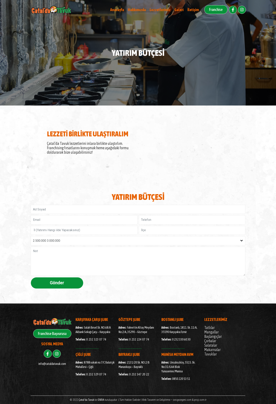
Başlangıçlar (213, 336)
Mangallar (211, 332)
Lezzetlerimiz (160, 9)
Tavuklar (210, 354)
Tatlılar (209, 327)
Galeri (179, 9)
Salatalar (210, 345)
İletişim (193, 9)
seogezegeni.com (182, 399)
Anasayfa (117, 9)
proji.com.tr (200, 399)
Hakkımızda (137, 9)
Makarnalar (212, 349)
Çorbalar (210, 341)
